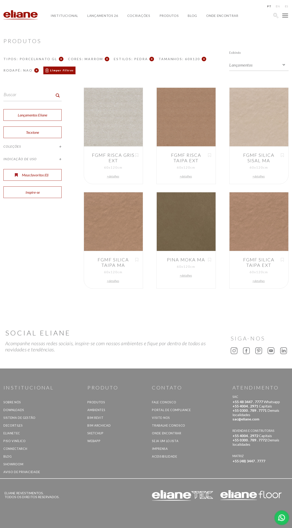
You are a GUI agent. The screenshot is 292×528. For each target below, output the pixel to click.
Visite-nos (161, 418)
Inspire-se (33, 192)
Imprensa (160, 449)
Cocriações (138, 16)
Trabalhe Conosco (168, 425)
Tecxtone (32, 132)
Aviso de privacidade (21, 472)
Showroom (13, 464)
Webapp (93, 441)
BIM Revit (95, 418)
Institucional (64, 16)
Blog (192, 16)
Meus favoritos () (31, 175)
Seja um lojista (165, 441)
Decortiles (13, 425)
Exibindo (235, 52)
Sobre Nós (12, 402)
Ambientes (96, 410)
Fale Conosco (164, 402)
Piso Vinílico (14, 441)
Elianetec (11, 433)
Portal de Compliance (171, 410)
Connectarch (15, 449)
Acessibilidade (164, 456)
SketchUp (95, 433)
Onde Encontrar (222, 16)
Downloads (13, 410)
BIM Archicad (99, 425)
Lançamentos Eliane (32, 115)
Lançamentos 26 (102, 16)
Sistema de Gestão (19, 418)
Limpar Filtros (62, 70)
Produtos (169, 16)
